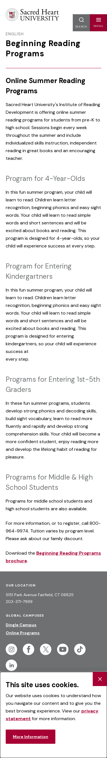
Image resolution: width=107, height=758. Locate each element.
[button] (98, 22)
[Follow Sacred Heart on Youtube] (63, 649)
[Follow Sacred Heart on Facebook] (29, 649)
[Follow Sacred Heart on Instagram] (11, 649)
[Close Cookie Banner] (100, 679)
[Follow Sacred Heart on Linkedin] (11, 665)
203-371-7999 (19, 601)
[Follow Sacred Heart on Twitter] (46, 649)
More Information (30, 736)
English (15, 33)
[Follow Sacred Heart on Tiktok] (80, 649)
